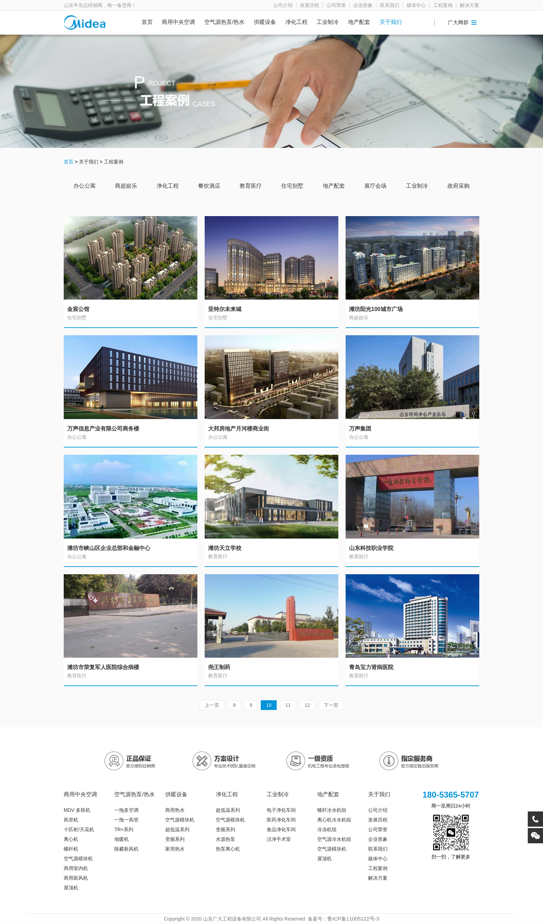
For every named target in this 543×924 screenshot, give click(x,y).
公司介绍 (283, 5)
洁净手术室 (279, 839)
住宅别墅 (292, 186)
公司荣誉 (336, 5)
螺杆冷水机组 (331, 810)
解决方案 (469, 5)
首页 (147, 22)
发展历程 (309, 5)
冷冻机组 (327, 829)
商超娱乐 (126, 186)
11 (288, 705)
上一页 (212, 705)
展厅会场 (375, 186)
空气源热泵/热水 (224, 22)
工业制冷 (328, 22)
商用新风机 (76, 878)
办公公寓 (84, 186)
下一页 (331, 705)
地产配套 (359, 22)
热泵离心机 (228, 849)
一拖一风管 (126, 820)
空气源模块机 (78, 858)
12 (307, 705)
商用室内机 (76, 868)
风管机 (71, 820)
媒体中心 (416, 5)
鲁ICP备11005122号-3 (353, 919)
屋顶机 (71, 887)
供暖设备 (265, 22)
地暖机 (121, 839)
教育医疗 (251, 186)
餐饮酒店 (209, 186)
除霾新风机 (126, 849)
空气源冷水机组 (334, 839)
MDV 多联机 (77, 810)
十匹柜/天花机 (79, 829)
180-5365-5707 (450, 794)
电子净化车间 (281, 810)
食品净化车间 (281, 829)
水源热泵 (225, 839)
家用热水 (175, 849)
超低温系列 (177, 829)
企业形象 (363, 5)
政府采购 (458, 186)
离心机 (71, 839)
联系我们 (389, 5)
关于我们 (391, 22)
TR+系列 (123, 829)
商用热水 (175, 810)
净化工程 (296, 22)
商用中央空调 (178, 22)
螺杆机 (71, 849)
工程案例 (443, 5)
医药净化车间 (281, 820)
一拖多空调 (126, 810)
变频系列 (175, 839)
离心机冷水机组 (334, 820)
